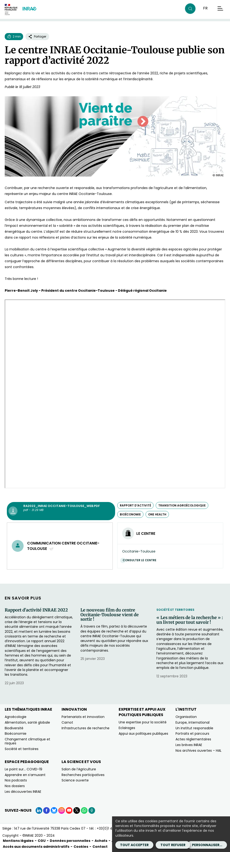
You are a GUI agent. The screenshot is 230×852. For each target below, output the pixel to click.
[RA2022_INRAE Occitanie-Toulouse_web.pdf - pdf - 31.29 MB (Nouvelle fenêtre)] (61, 511)
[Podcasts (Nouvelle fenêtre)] (91, 810)
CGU (42, 840)
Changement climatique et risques (27, 741)
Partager (37, 36)
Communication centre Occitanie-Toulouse (63, 545)
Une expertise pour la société (143, 722)
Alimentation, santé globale (27, 722)
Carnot (67, 722)
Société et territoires (175, 610)
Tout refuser (172, 845)
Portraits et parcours (192, 733)
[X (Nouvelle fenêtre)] (76, 810)
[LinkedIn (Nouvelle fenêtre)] (39, 810)
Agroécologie (15, 716)
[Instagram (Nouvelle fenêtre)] (61, 810)
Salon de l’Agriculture (79, 769)
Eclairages (127, 727)
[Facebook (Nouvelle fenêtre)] (46, 810)
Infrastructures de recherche (85, 728)
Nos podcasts (16, 780)
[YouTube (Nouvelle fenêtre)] (69, 810)
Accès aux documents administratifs (36, 846)
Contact (100, 846)
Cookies (81, 846)
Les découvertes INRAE (23, 791)
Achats (101, 840)
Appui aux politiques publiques (143, 733)
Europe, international (192, 722)
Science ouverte (75, 780)
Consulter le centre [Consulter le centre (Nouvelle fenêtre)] (141, 560)
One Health (157, 514)
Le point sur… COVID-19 (23, 769)
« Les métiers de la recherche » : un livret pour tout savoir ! (189, 620)
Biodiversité (14, 728)
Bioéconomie (15, 733)
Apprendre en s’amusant (25, 774)
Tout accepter (134, 845)
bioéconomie (130, 514)
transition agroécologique (182, 505)
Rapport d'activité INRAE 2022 (36, 610)
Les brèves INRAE (189, 744)
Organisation (186, 716)
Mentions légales (18, 840)
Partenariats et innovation (83, 716)
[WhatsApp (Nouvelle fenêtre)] (84, 810)
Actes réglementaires (193, 739)
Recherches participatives (83, 774)
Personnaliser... (207, 845)
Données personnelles (70, 840)
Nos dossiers (15, 786)
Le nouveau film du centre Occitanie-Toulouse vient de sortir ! (109, 615)
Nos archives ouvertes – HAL (199, 750)
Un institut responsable (194, 728)
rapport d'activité (135, 505)
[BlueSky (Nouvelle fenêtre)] (54, 810)
